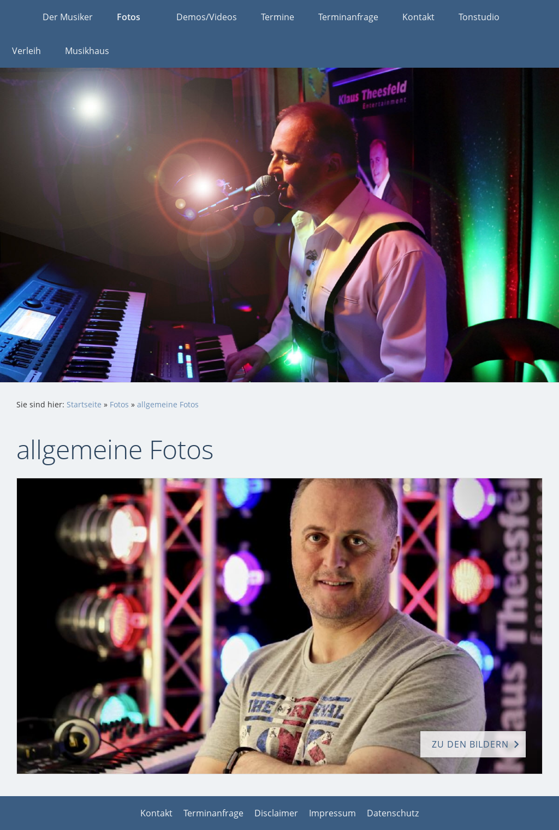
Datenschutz (393, 813)
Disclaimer (276, 813)
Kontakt (156, 813)
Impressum (332, 813)
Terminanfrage (213, 813)
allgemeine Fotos (168, 404)
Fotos (119, 404)
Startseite (84, 404)
